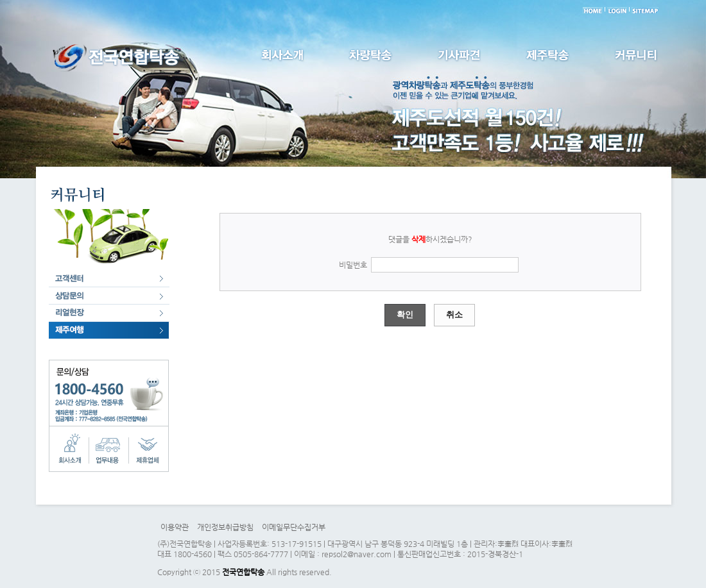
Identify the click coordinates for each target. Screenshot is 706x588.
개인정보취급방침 (225, 527)
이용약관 (174, 527)
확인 (405, 314)
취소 (454, 314)
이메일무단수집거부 (293, 527)
